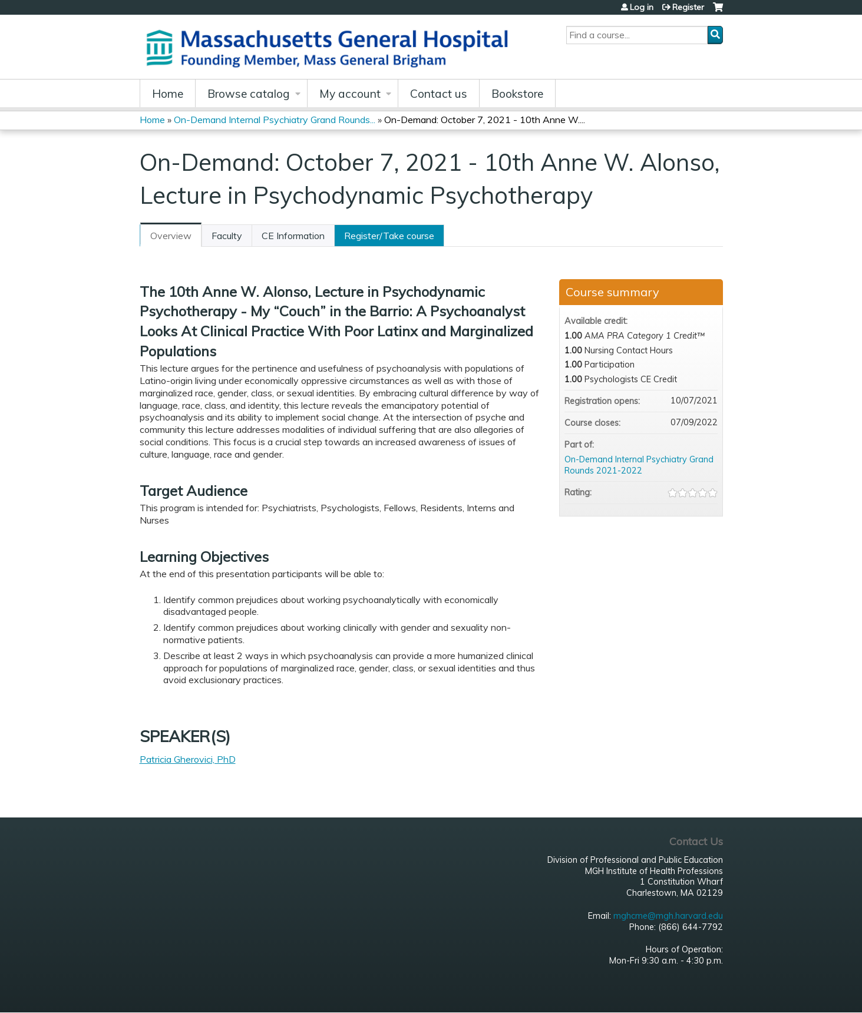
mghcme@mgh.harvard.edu (668, 916)
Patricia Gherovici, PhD (188, 759)
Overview (170, 235)
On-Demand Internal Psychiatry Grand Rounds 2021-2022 (639, 465)
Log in (641, 7)
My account (350, 94)
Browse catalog (248, 94)
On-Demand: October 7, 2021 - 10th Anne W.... (484, 119)
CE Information (293, 235)
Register (688, 7)
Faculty (227, 235)
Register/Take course (389, 235)
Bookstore (517, 94)
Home (167, 94)
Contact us (438, 94)
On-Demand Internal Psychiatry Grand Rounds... (274, 119)
